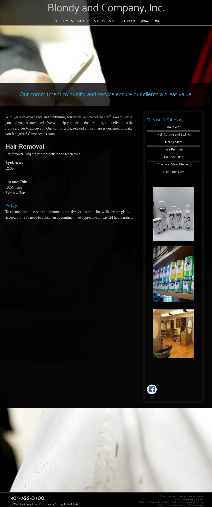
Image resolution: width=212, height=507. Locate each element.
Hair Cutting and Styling (173, 134)
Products (83, 21)
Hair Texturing (173, 157)
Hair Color (174, 127)
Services (67, 21)
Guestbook (127, 21)
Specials (99, 21)
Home (54, 21)
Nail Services (174, 142)
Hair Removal (174, 149)
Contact (145, 21)
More (158, 21)
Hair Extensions (173, 172)
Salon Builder (163, 505)
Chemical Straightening (174, 164)
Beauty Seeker (198, 505)
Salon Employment (180, 505)
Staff (112, 21)
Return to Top (15, 192)
